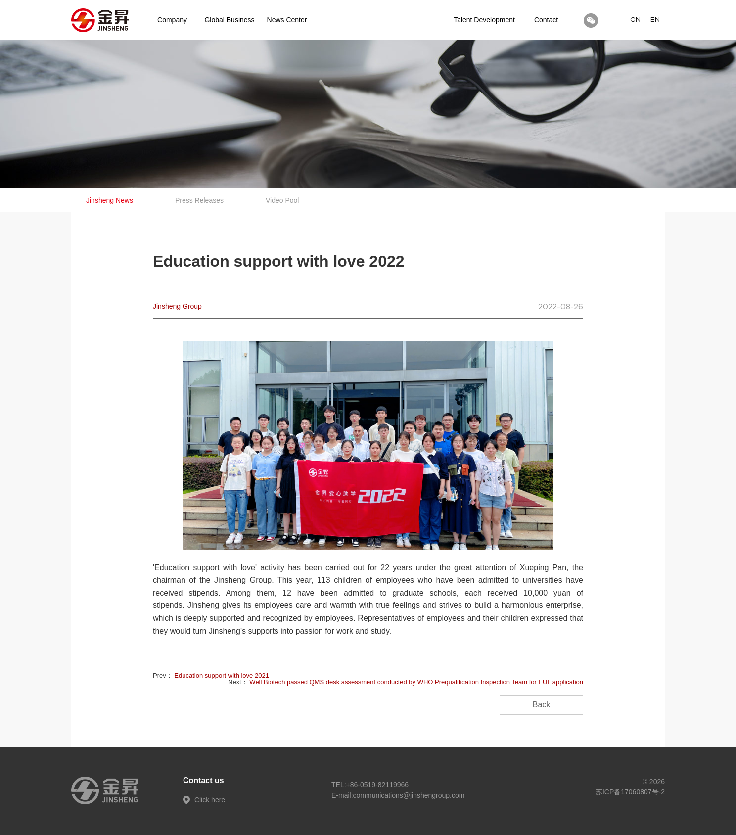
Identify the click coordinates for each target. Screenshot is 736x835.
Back (542, 704)
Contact (546, 20)
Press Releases (199, 200)
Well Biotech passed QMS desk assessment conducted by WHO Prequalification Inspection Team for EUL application (416, 682)
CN (635, 19)
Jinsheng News (109, 200)
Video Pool (282, 200)
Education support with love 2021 (221, 675)
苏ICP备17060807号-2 (630, 792)
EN (655, 19)
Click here (204, 800)
